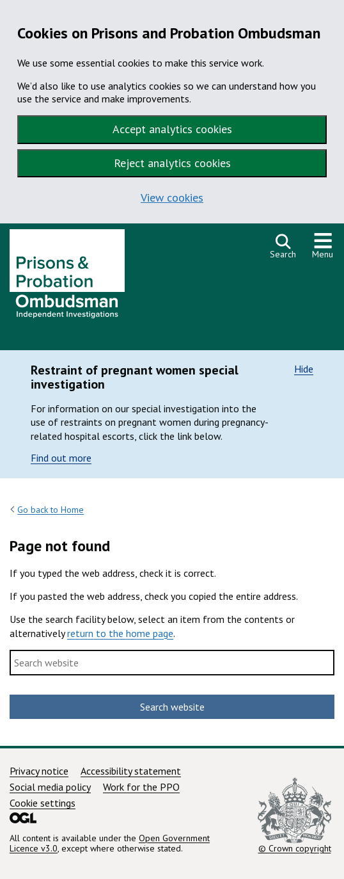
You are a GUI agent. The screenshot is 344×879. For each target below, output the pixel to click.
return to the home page (120, 633)
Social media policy (50, 786)
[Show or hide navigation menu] (322, 246)
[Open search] (283, 246)
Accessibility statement (131, 770)
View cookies (172, 197)
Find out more (61, 457)
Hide (303, 369)
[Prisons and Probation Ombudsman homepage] (67, 277)
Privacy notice (39, 770)
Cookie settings (42, 802)
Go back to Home (50, 509)
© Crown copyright (294, 815)
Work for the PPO (141, 786)
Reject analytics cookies (172, 163)
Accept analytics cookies (172, 129)
